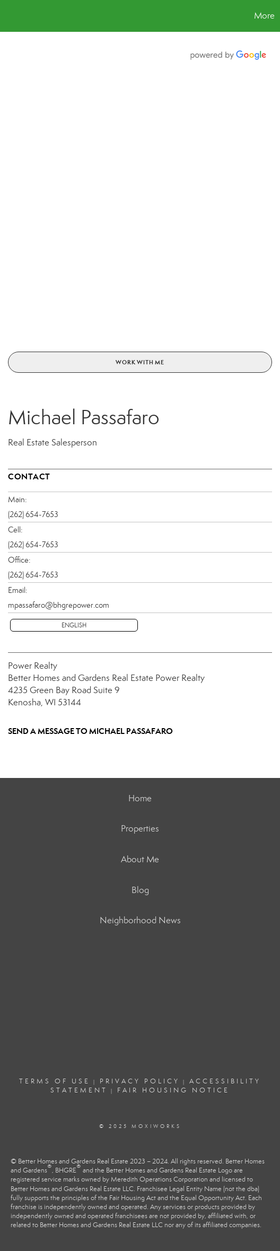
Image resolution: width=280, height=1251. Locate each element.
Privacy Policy (140, 1081)
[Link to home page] (9, 16)
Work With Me (140, 362)
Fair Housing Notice (173, 1090)
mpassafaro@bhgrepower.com (58, 605)
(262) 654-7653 (33, 514)
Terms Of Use (54, 1081)
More (264, 15)
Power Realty (32, 665)
